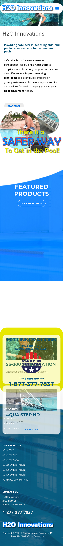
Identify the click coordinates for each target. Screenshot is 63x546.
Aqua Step (8, 450)
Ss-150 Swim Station (14, 469)
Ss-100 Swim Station (14, 474)
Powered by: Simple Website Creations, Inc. (28, 536)
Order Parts (8, 423)
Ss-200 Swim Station (14, 464)
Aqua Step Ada (11, 459)
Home (6, 413)
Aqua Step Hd (10, 454)
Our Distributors (11, 428)
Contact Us (8, 433)
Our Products (9, 418)
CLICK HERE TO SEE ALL (31, 203)
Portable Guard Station (16, 479)
